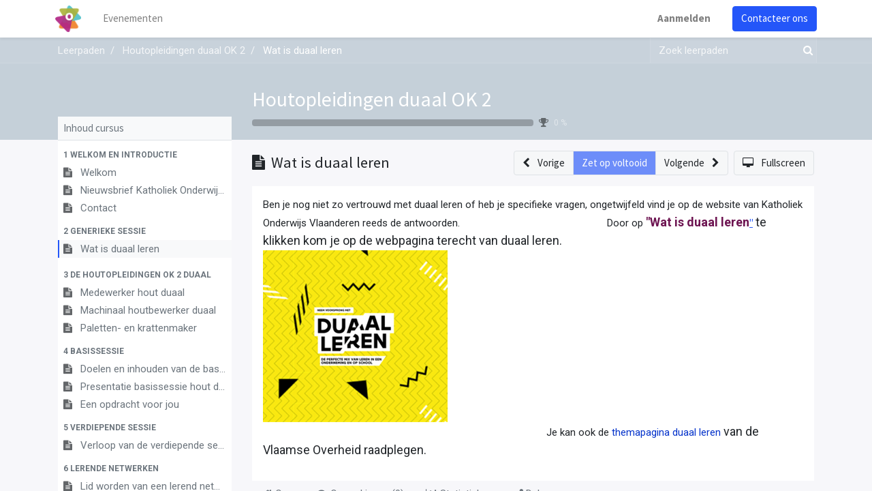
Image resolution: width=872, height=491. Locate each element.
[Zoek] (805, 50)
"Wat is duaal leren (697, 222)
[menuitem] (136, 18)
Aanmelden (681, 18)
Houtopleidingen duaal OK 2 (372, 99)
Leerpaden (81, 50)
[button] (145, 155)
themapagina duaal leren (666, 432)
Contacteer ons (771, 18)
